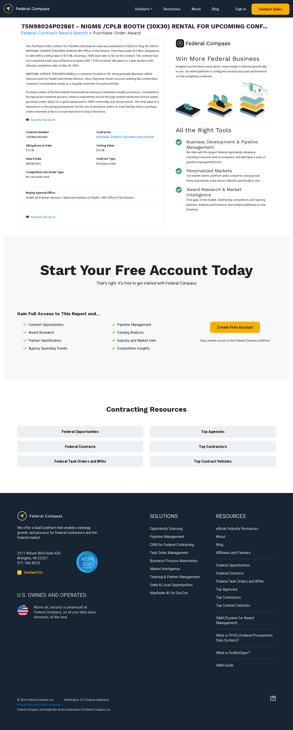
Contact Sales (270, 9)
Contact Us (33, 572)
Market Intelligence (165, 569)
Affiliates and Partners (233, 553)
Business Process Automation (173, 561)
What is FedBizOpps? (233, 653)
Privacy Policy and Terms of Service (39, 704)
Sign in (240, 9)
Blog (215, 9)
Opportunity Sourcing (166, 529)
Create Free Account (235, 327)
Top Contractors (213, 447)
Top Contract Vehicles (213, 461)
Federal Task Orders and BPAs (80, 461)
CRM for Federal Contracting (172, 545)
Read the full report (43, 120)
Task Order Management (169, 553)
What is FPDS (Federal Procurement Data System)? (244, 637)
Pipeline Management (167, 537)
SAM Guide (224, 665)
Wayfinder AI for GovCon (169, 593)
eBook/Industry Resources (237, 529)
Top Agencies (213, 432)
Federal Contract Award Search (54, 33)
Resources (171, 9)
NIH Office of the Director (118, 197)
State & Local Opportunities (171, 585)
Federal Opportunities (80, 432)
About (196, 9)
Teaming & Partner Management (175, 577)
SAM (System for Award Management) (235, 620)
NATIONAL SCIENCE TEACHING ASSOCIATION (125, 137)
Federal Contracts (80, 447)
